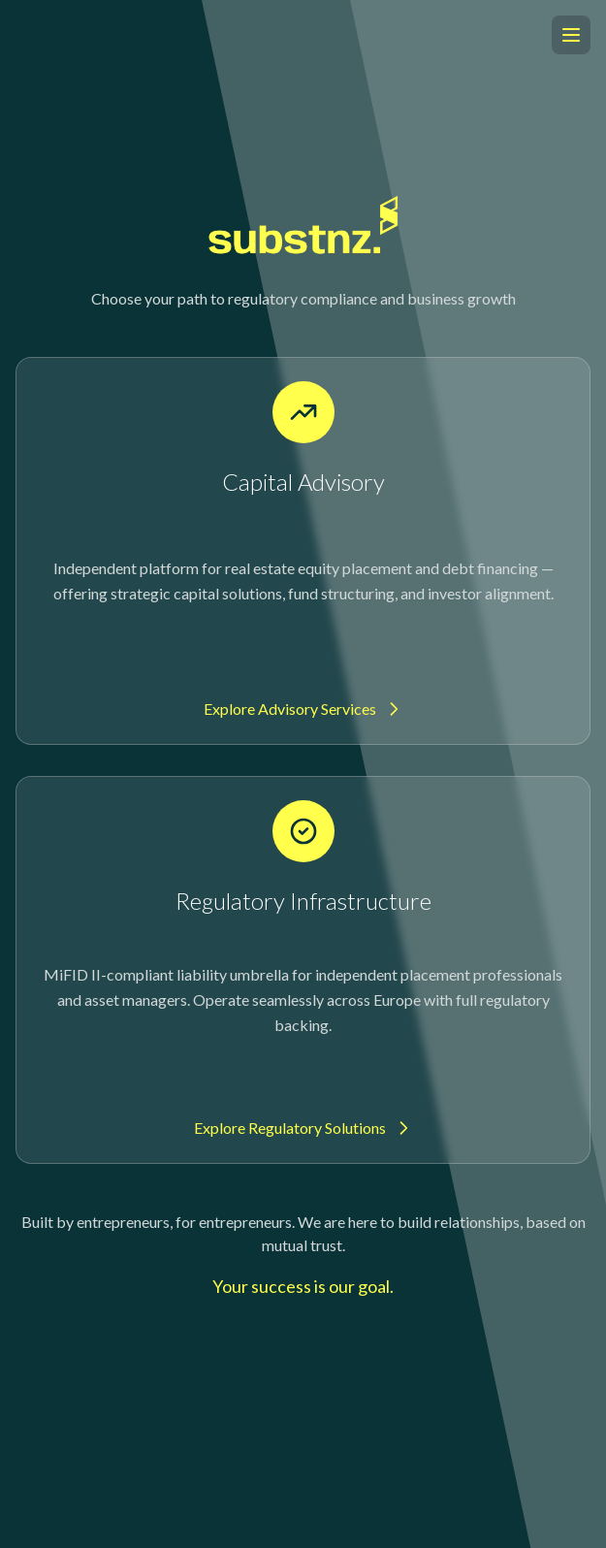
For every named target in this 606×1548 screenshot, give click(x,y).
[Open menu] (571, 35)
